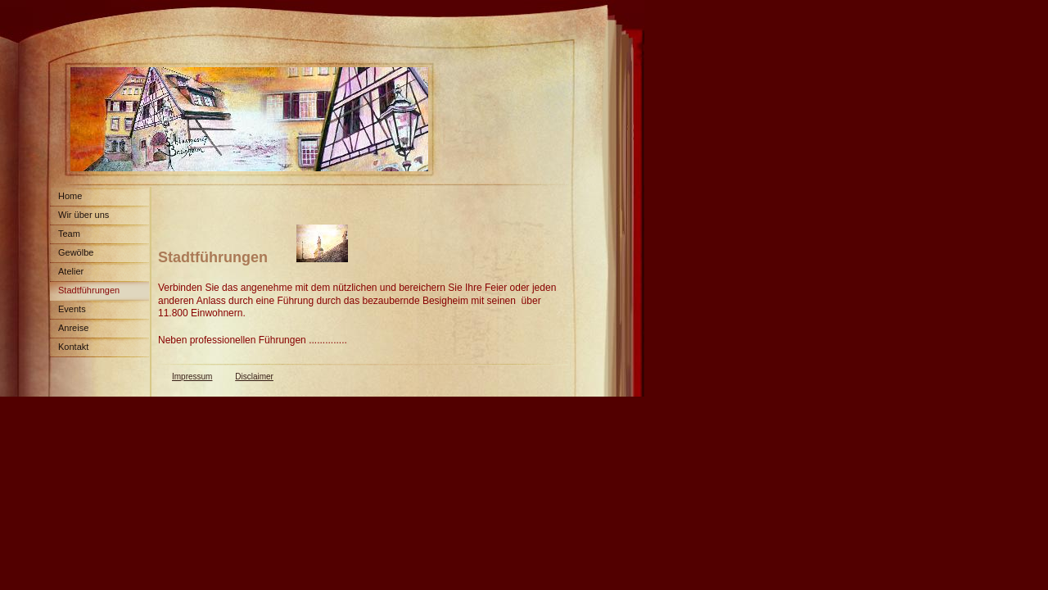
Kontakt (73, 347)
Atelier (71, 271)
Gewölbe (75, 252)
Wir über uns (83, 215)
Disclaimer (254, 376)
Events (72, 309)
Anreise (73, 328)
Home (70, 196)
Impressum (192, 376)
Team (69, 233)
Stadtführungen (89, 290)
